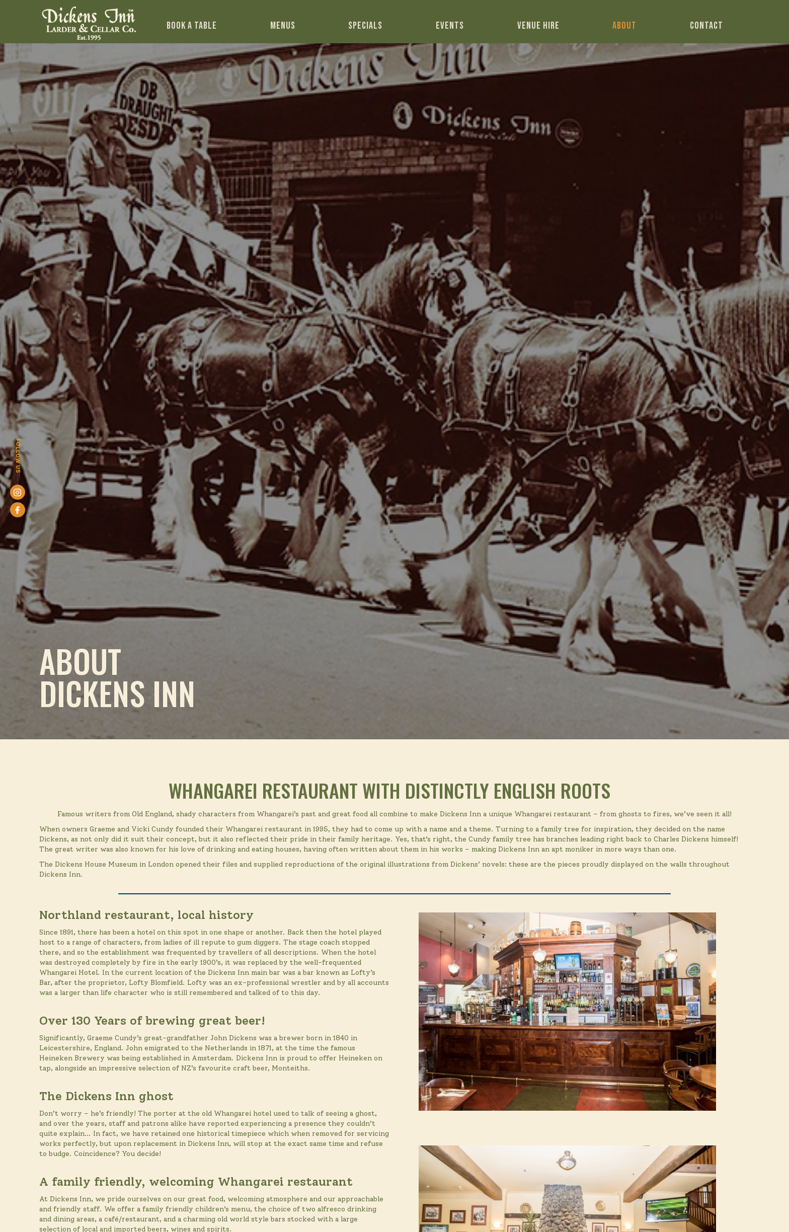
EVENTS (450, 26)
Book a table (192, 26)
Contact (706, 26)
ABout (624, 26)
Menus (282, 26)
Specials (365, 26)
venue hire (538, 26)
